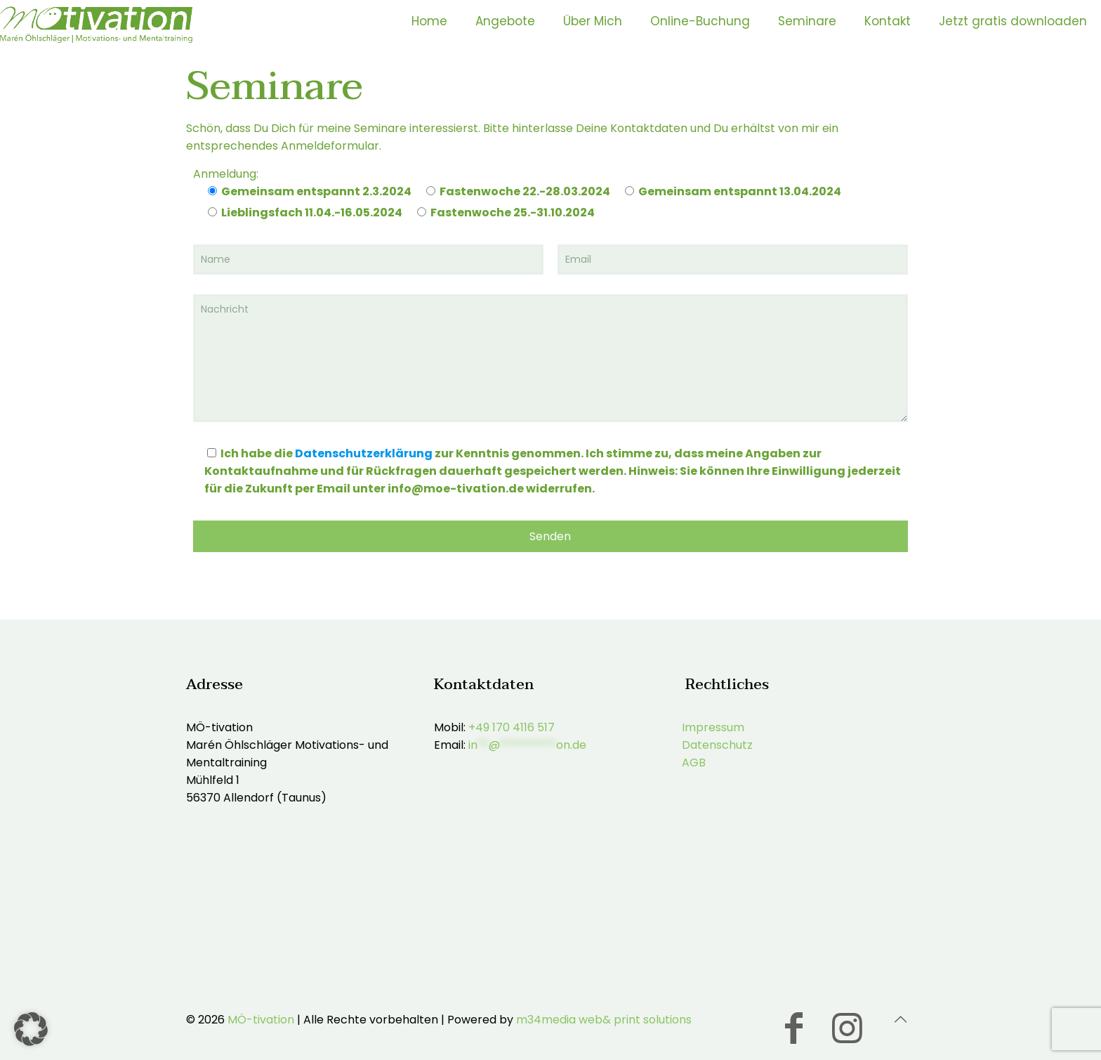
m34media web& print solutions (604, 1020)
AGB (694, 762)
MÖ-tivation (261, 1020)
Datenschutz (717, 745)
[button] (31, 1029)
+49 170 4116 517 (511, 727)
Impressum (713, 727)
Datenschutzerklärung (364, 453)
